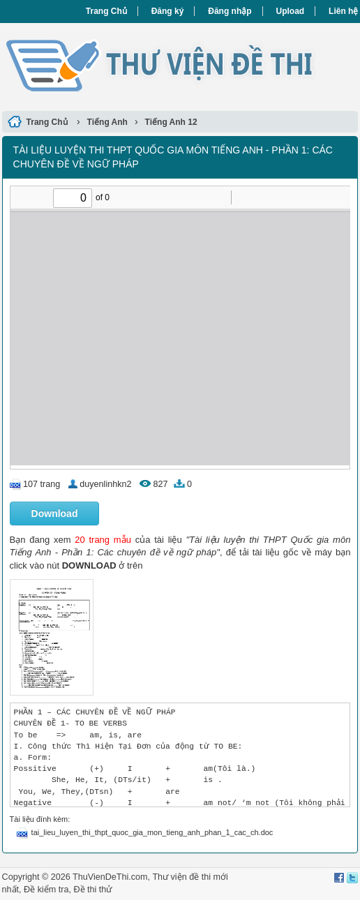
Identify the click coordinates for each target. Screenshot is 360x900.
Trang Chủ (106, 11)
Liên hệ (343, 11)
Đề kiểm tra (46, 889)
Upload (290, 11)
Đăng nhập (229, 11)
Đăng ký (167, 11)
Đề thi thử (92, 889)
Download (54, 513)
